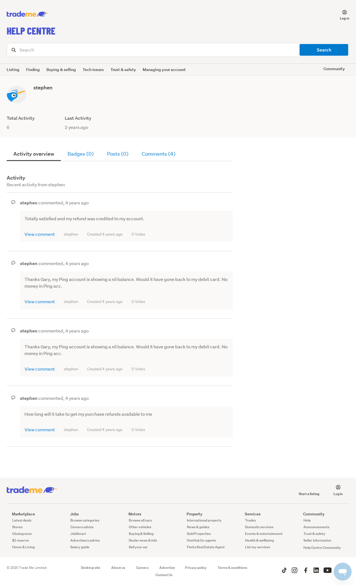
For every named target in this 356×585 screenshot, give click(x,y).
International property (204, 520)
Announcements (316, 527)
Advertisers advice (85, 540)
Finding (33, 69)
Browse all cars (140, 520)
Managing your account (164, 69)
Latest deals (21, 520)
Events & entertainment (264, 533)
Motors (132, 514)
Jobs (72, 514)
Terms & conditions (232, 567)
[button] (341, 14)
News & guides (198, 527)
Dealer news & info (143, 540)
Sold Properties (199, 533)
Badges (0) (81, 154)
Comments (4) (158, 154)
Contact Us (163, 574)
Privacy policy (196, 567)
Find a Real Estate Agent (206, 547)
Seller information (317, 540)
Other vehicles (140, 527)
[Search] (178, 50)
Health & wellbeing (259, 540)
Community (311, 514)
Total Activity (21, 118)
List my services (257, 547)
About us (118, 567)
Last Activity (78, 118)
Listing (13, 69)
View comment (39, 234)
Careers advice (82, 527)
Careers (142, 567)
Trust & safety (123, 69)
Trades (250, 520)
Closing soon (22, 533)
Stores (17, 527)
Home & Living (23, 547)
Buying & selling (61, 69)
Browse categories (84, 520)
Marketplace (21, 514)
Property (191, 514)
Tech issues (93, 69)
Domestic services (259, 527)
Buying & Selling (141, 533)
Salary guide (80, 547)
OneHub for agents (201, 540)
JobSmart (78, 533)
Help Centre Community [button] (322, 547)
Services (250, 514)
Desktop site (90, 567)
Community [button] (334, 68)
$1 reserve (20, 540)
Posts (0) (117, 154)
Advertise (167, 567)
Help (307, 520)
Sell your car (138, 547)
